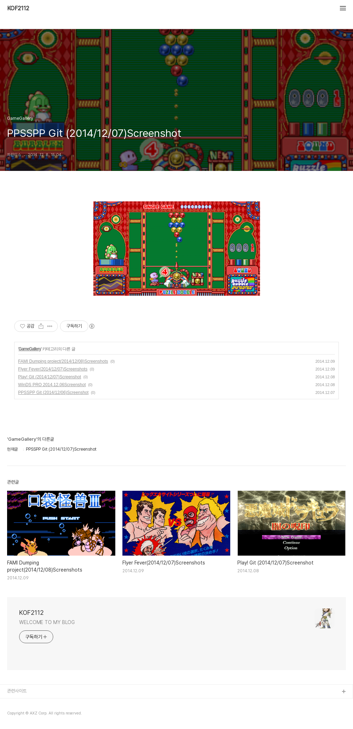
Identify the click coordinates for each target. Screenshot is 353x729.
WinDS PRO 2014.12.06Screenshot (52, 384)
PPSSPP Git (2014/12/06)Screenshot (53, 392)
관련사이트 (17, 691)
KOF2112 (18, 8)
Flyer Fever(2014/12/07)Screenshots (52, 369)
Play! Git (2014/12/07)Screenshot (49, 376)
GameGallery (29, 348)
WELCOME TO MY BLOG (47, 622)
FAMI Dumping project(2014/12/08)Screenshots (63, 361)
